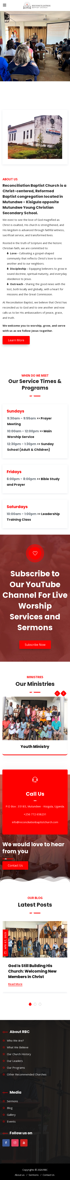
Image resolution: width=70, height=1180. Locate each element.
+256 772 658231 (35, 814)
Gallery (11, 1114)
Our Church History (19, 1054)
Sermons (12, 1101)
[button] (30, 1004)
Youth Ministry (35, 746)
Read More (15, 984)
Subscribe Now (35, 645)
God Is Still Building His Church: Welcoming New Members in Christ (32, 971)
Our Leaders (15, 1061)
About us (20, 1175)
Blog (10, 1108)
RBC (45, 1169)
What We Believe (17, 1047)
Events (11, 1121)
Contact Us (15, 865)
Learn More (16, 340)
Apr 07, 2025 (5, 943)
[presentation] (57, 692)
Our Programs (16, 1067)
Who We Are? (15, 1040)
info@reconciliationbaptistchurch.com (35, 822)
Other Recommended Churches (26, 1074)
